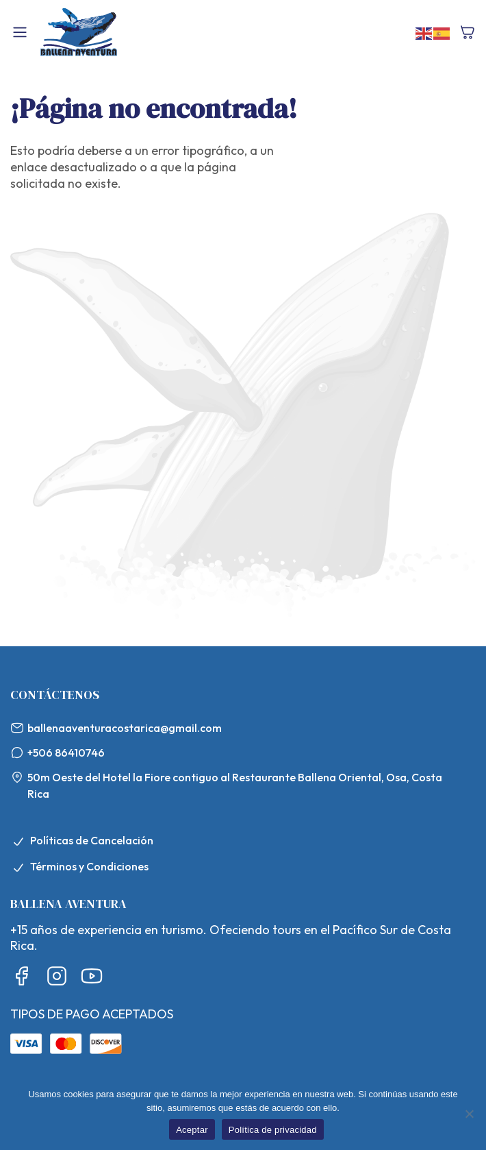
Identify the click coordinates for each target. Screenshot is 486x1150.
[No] (469, 1114)
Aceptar (192, 1130)
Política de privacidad (273, 1130)
